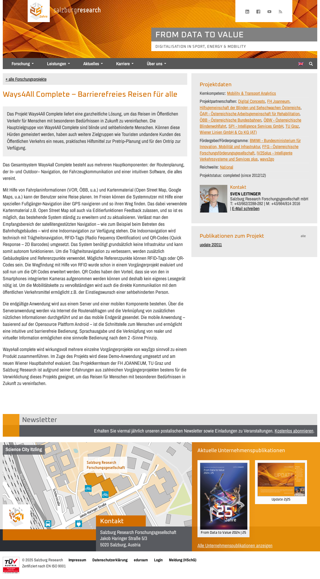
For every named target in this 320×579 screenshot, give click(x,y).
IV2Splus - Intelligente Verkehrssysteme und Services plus (246, 156)
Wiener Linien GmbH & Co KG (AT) (228, 132)
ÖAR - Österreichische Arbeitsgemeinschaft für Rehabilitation (250, 114)
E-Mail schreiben (245, 208)
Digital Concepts (251, 101)
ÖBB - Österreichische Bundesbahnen (230, 120)
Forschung (21, 64)
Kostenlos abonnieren (294, 431)
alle (303, 236)
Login (158, 559)
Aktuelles (91, 64)
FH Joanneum (278, 101)
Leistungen (56, 64)
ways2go (267, 159)
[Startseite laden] (39, 11)
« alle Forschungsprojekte (26, 79)
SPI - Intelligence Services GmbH (255, 126)
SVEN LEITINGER (245, 194)
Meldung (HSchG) (182, 559)
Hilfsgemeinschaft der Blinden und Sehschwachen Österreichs (250, 107)
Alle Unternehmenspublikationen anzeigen (234, 545)
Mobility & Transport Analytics (251, 93)
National (226, 167)
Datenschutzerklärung (110, 559)
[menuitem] (300, 64)
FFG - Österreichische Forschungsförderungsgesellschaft (249, 149)
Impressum (77, 559)
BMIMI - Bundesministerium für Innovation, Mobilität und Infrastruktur (250, 143)
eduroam (141, 559)
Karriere (123, 64)
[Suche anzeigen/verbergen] (311, 63)
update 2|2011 (211, 245)
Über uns (154, 64)
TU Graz (292, 126)
